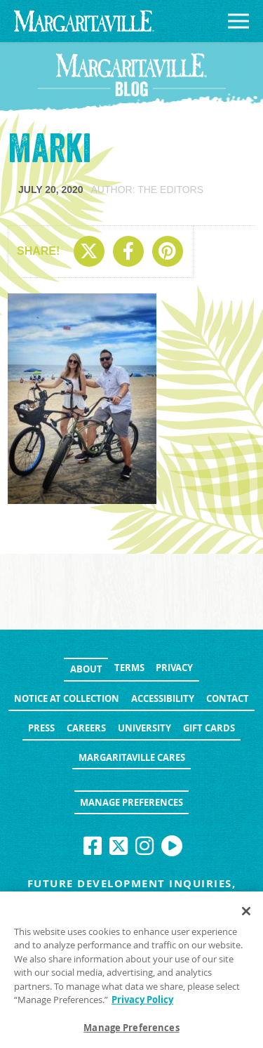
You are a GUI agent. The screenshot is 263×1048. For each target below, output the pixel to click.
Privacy (174, 667)
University (144, 728)
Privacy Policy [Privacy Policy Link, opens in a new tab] (142, 1003)
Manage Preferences (131, 802)
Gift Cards (209, 728)
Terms (129, 667)
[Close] (246, 913)
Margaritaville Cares (132, 757)
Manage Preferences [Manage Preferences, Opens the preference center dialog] (131, 1031)
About (86, 669)
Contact (227, 698)
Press (41, 728)
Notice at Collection (66, 698)
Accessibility (162, 698)
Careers (86, 728)
